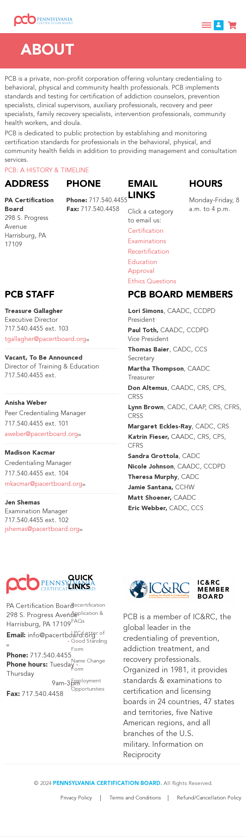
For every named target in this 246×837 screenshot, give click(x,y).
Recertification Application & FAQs (88, 613)
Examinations (147, 242)
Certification (146, 231)
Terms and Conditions (135, 798)
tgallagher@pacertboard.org (48, 339)
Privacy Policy (76, 798)
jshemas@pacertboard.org (44, 529)
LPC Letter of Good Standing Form (89, 641)
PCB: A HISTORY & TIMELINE (47, 171)
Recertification (149, 252)
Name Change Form (88, 665)
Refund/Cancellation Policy (209, 798)
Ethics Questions (152, 282)
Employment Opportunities (88, 685)
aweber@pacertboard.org (43, 434)
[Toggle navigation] (206, 25)
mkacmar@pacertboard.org (46, 484)
